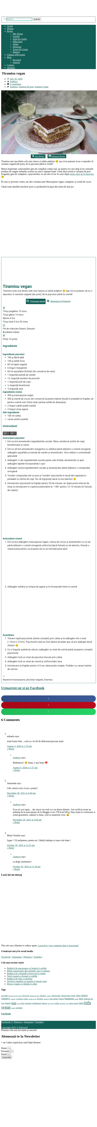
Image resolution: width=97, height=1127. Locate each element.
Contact (10, 65)
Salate (15, 44)
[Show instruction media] (6, 433)
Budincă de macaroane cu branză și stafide (27, 968)
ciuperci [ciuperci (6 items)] (5, 998)
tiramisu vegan (41, 86)
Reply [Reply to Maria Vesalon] (10, 848)
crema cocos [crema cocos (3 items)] (32, 999)
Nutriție (16, 62)
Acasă (10, 26)
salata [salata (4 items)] (57, 1003)
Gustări (16, 36)
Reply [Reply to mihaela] (10, 749)
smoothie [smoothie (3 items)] (62, 1003)
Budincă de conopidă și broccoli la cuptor (26, 973)
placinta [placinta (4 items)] (28, 1003)
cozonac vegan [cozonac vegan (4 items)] (22, 999)
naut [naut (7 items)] (13, 1003)
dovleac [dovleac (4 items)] (40, 999)
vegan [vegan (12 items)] (6, 1007)
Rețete (10, 31)
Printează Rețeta (57, 156)
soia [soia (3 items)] (67, 1003)
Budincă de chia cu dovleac (20, 978)
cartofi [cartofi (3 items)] (49, 996)
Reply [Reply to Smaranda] (10, 796)
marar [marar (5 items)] (8, 1003)
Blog (9, 57)
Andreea (14, 81)
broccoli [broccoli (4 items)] (26, 996)
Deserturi (17, 47)
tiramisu (13, 86)
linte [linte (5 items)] (81, 998)
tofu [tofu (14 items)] (87, 1002)
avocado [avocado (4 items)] (4, 996)
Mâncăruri (18, 41)
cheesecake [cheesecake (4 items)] (55, 996)
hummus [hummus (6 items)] (69, 998)
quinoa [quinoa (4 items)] (44, 1003)
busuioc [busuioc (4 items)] (43, 996)
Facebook (6, 1014)
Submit (37, 19)
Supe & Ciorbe (20, 39)
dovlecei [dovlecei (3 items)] (46, 999)
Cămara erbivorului (16, 54)
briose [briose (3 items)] (20, 996)
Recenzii (17, 60)
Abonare (11, 67)
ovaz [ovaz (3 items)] (18, 1003)
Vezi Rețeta (38, 156)
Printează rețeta (36, 301)
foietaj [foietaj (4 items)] (61, 999)
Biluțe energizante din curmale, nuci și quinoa (28, 971)
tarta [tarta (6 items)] (81, 1003)
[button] (48, 698)
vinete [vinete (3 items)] (13, 1008)
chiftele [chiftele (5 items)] (84, 995)
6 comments (15, 84)
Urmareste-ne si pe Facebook (22, 688)
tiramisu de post (26, 86)
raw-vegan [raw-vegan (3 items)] (50, 1003)
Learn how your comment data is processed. (58, 945)
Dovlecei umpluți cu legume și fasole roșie (27, 981)
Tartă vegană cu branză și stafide (22, 976)
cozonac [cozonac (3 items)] (13, 999)
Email (4, 1054)
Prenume (5, 1051)
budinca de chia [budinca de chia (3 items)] (34, 996)
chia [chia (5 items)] (78, 995)
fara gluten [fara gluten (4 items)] (54, 999)
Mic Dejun (18, 34)
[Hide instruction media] (13, 433)
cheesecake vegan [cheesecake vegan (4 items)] (68, 996)
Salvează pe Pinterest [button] (58, 301)
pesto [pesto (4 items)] (22, 1003)
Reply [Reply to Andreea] (16, 770)
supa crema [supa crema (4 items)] (73, 1003)
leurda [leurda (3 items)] (76, 999)
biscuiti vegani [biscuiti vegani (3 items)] (12, 996)
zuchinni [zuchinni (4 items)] (19, 1008)
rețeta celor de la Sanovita (82, 174)
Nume (4, 1048)
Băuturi (16, 52)
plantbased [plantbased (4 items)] (36, 1003)
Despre (10, 28)
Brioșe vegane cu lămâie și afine (22, 984)
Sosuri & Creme (20, 49)
